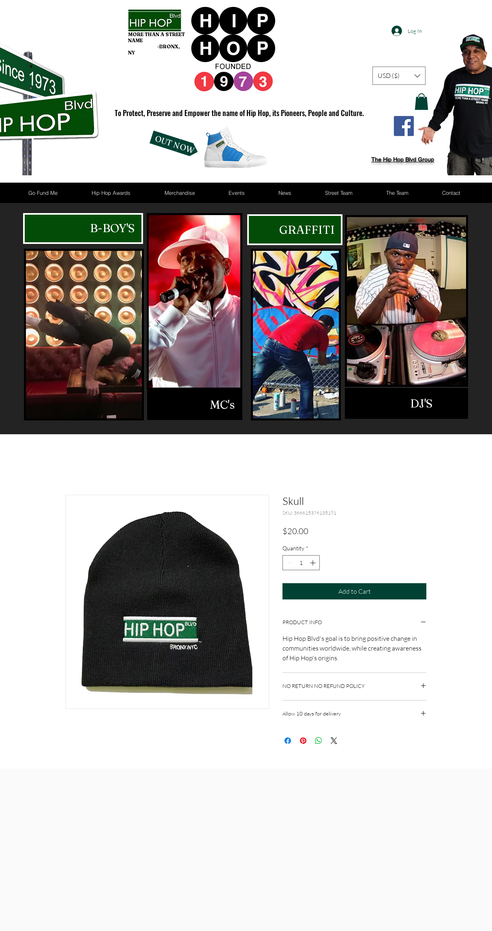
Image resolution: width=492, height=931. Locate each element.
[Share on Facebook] (288, 741)
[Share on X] (334, 741)
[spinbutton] (301, 563)
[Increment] (313, 563)
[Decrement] (289, 563)
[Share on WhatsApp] (318, 741)
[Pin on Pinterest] (303, 741)
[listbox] (399, 76)
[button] (399, 76)
